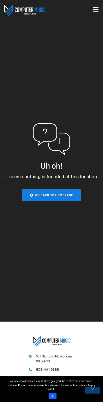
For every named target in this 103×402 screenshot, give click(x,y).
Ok (52, 395)
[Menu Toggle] (96, 10)
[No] (92, 390)
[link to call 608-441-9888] (51, 369)
